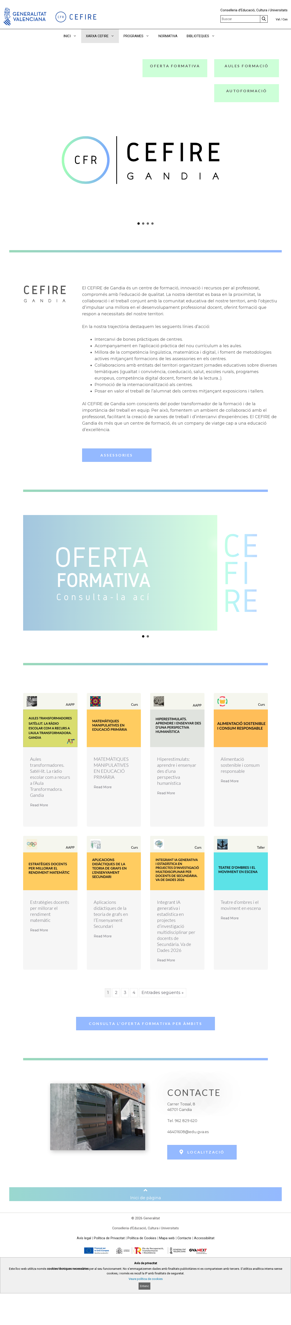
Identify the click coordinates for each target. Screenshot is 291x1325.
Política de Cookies (141, 1238)
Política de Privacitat (109, 1238)
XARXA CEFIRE (102, 36)
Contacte (184, 1238)
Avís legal (84, 1238)
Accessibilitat (204, 1238)
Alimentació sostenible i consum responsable (240, 765)
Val (278, 19)
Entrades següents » (163, 992)
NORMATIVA (167, 36)
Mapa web (167, 1238)
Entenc (144, 1286)
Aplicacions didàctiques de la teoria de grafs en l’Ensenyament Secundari (111, 914)
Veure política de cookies (146, 1279)
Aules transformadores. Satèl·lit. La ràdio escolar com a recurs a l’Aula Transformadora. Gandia (50, 777)
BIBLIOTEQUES (203, 36)
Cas (285, 19)
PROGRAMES (139, 36)
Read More (39, 805)
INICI (72, 36)
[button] (226, 36)
